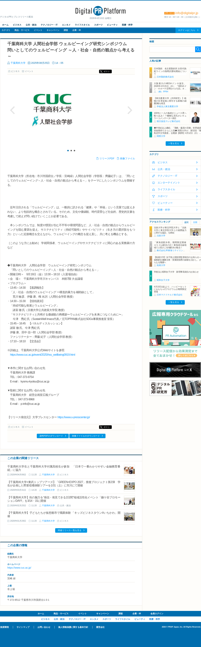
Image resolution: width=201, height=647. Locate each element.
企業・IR (76, 30)
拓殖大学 (161, 265)
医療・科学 (127, 25)
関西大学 (161, 136)
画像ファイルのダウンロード (86, 436)
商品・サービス (21, 30)
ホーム (5, 25)
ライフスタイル (82, 25)
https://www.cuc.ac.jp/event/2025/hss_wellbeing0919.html (42, 354)
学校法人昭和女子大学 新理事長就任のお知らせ (176, 272)
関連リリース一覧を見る (69, 530)
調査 (66, 30)
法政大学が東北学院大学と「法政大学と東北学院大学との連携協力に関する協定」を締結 (170, 230)
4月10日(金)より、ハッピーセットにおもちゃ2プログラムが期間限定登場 (170, 289)
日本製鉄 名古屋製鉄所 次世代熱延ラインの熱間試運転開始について (170, 71)
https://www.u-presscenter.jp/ (73, 417)
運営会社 (100, 627)
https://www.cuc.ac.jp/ (19, 567)
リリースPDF (106, 158)
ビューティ (112, 25)
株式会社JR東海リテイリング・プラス (175, 250)
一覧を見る (173, 143)
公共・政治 (31, 25)
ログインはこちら (186, 30)
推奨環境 (4, 627)
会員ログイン (156, 613)
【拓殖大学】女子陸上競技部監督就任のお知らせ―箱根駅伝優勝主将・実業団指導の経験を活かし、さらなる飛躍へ (177, 260)
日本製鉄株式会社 (165, 77)
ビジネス (17, 25)
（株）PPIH (162, 91)
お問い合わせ (43, 627)
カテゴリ (6, 30)
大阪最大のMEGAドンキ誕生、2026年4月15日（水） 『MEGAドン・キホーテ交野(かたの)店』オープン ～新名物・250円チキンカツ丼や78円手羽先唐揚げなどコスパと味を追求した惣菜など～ (170, 90)
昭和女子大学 (163, 280)
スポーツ (98, 25)
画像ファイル (127, 158)
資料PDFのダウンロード (51, 436)
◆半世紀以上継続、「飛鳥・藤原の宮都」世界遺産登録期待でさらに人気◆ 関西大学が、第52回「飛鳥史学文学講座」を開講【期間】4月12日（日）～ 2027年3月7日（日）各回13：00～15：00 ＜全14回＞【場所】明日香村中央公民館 (177, 133)
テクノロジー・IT (49, 25)
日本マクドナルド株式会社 (169, 294)
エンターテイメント (169, 182)
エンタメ (66, 25)
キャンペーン (53, 30)
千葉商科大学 (18, 62)
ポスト (107, 71)
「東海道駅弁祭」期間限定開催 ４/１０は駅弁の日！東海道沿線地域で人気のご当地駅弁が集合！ (171, 245)
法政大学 (161, 235)
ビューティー (165, 202)
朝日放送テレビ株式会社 (168, 121)
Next (130, 110)
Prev (12, 110)
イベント (38, 30)
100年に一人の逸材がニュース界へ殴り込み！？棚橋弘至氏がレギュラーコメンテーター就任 (170, 116)
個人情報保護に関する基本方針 (73, 627)
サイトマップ (23, 627)
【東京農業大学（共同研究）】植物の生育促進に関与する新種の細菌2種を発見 (170, 101)
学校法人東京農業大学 (167, 106)
